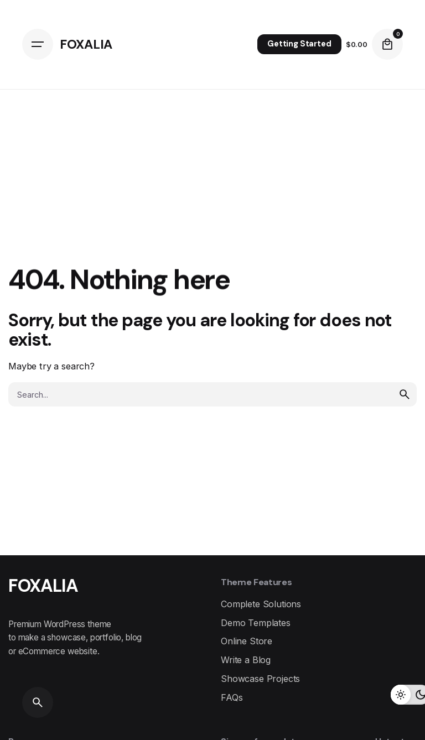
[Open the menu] (37, 44)
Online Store (246, 641)
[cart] (387, 44)
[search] (404, 394)
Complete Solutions (261, 603)
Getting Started (299, 43)
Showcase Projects (260, 678)
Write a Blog (246, 659)
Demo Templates (256, 622)
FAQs (231, 697)
